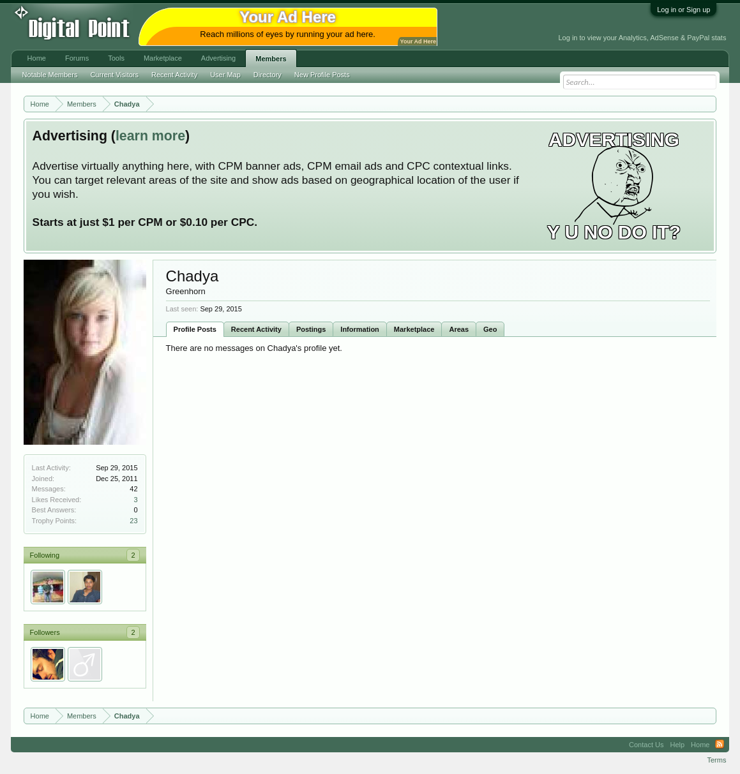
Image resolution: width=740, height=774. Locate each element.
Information (359, 329)
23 (133, 521)
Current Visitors (114, 74)
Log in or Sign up (683, 9)
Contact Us (646, 744)
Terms (716, 760)
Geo (490, 329)
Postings (311, 329)
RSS (719, 745)
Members (270, 59)
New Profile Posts (322, 74)
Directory (267, 74)
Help (677, 744)
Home (36, 58)
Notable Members (50, 74)
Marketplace (414, 329)
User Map (225, 74)
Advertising (218, 58)
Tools (116, 58)
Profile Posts (195, 329)
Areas (459, 329)
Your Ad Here (418, 41)
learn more (150, 136)
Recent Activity (256, 329)
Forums (77, 58)
